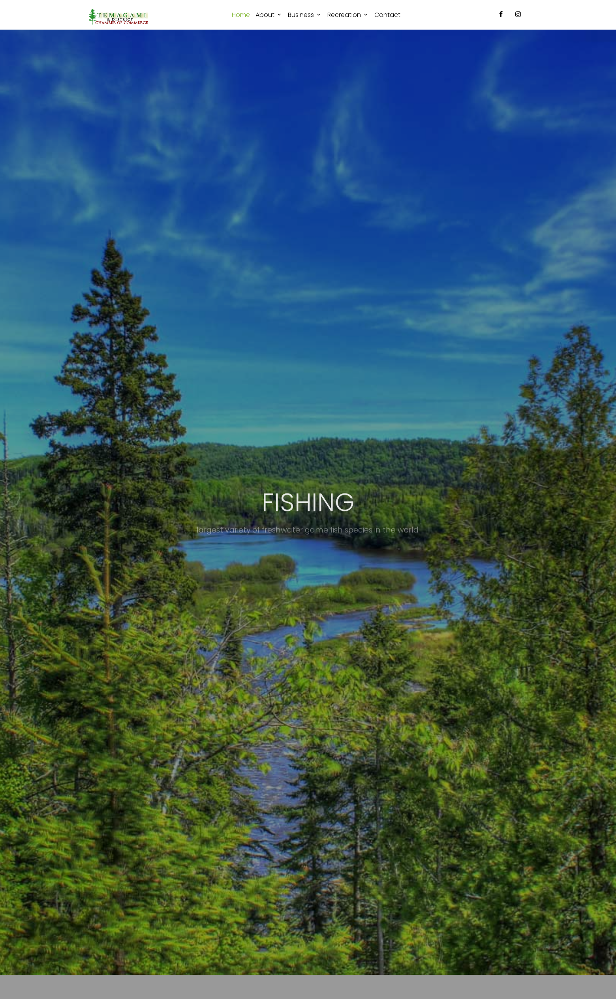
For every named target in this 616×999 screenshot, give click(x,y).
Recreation (344, 14)
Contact (387, 14)
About (264, 14)
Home (241, 14)
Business (301, 14)
